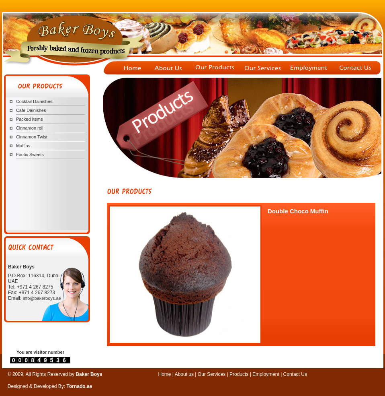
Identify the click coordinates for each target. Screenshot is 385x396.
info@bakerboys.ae (42, 298)
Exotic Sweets (30, 154)
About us (184, 374)
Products (238, 374)
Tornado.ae (79, 386)
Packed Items (29, 119)
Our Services (212, 374)
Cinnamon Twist (31, 136)
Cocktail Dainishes (34, 101)
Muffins (23, 145)
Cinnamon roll (29, 128)
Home (164, 374)
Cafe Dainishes (31, 110)
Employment (266, 374)
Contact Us (295, 374)
